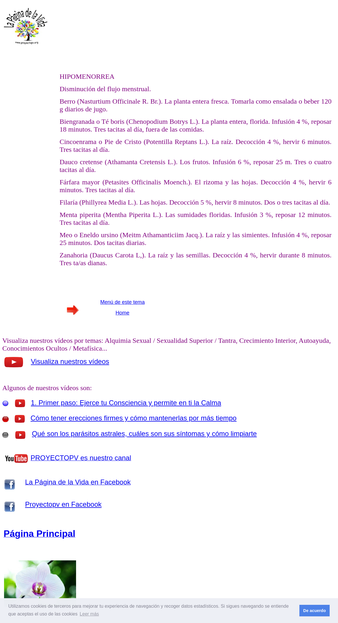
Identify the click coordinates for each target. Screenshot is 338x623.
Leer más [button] (89, 613)
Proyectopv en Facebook (63, 504)
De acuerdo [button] (314, 610)
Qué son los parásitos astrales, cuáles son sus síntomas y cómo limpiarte (144, 433)
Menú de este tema (122, 302)
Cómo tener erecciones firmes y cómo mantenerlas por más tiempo (134, 418)
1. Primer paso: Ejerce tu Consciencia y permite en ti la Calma (126, 403)
